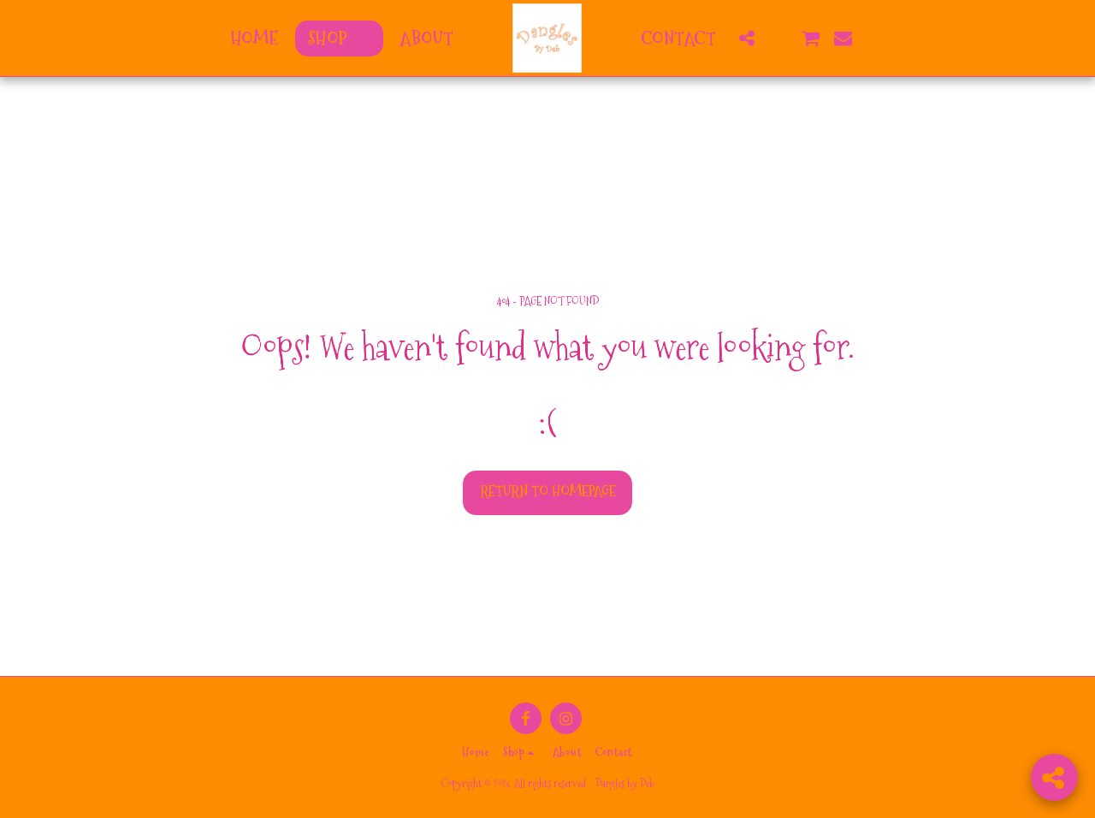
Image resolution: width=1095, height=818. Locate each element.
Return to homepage (548, 491)
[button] (746, 38)
